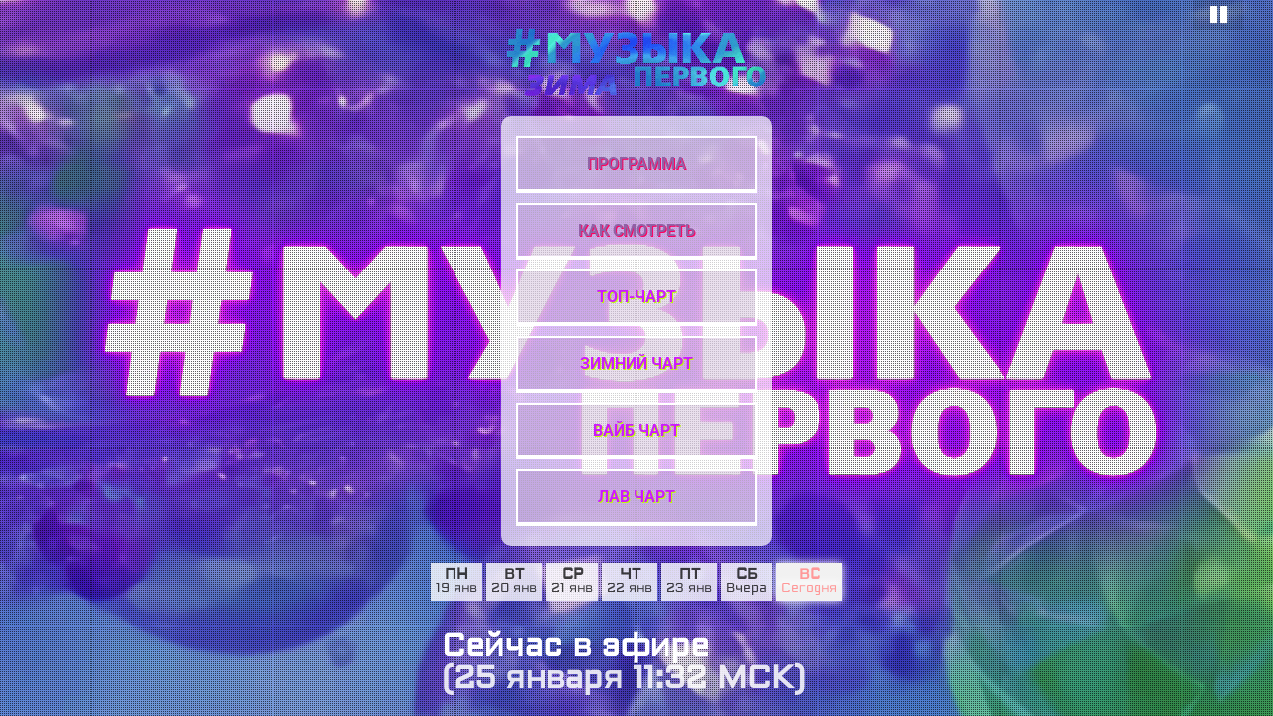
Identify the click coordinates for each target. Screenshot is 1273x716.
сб (747, 575)
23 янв (689, 589)
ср (572, 575)
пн (456, 575)
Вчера (746, 589)
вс (809, 575)
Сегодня (809, 589)
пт (689, 575)
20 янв (514, 589)
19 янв (456, 589)
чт (630, 575)
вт (514, 575)
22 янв (629, 589)
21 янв (572, 589)
